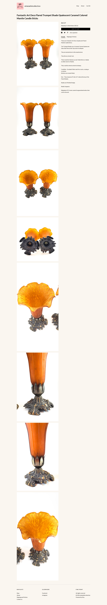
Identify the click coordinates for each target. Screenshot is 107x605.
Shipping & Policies (71, 36)
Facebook (44, 593)
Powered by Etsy (80, 597)
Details (63, 36)
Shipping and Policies (22, 597)
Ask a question (73, 32)
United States (70, 25)
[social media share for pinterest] (67, 32)
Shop (77, 6)
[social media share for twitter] (65, 32)
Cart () (88, 6)
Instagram (44, 595)
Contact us (19, 599)
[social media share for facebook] (62, 32)
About (82, 6)
